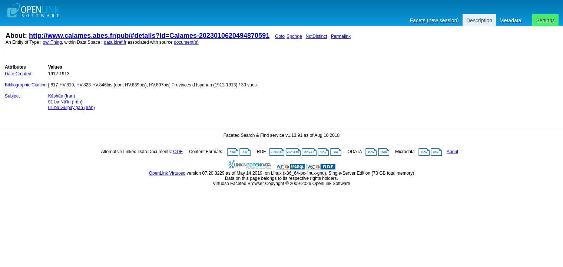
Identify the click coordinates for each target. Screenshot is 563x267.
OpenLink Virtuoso (167, 173)
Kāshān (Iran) (61, 96)
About (452, 151)
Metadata (510, 20)
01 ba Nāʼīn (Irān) (65, 102)
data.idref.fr (115, 42)
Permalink (341, 36)
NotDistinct (316, 36)
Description (479, 20)
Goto (280, 36)
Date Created (18, 73)
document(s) (186, 42)
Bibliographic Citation (26, 85)
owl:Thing (52, 42)
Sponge (294, 36)
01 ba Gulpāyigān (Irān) (71, 107)
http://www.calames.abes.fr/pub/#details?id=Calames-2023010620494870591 (149, 35)
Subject (12, 96)
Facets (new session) (434, 20)
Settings (545, 20)
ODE (178, 151)
